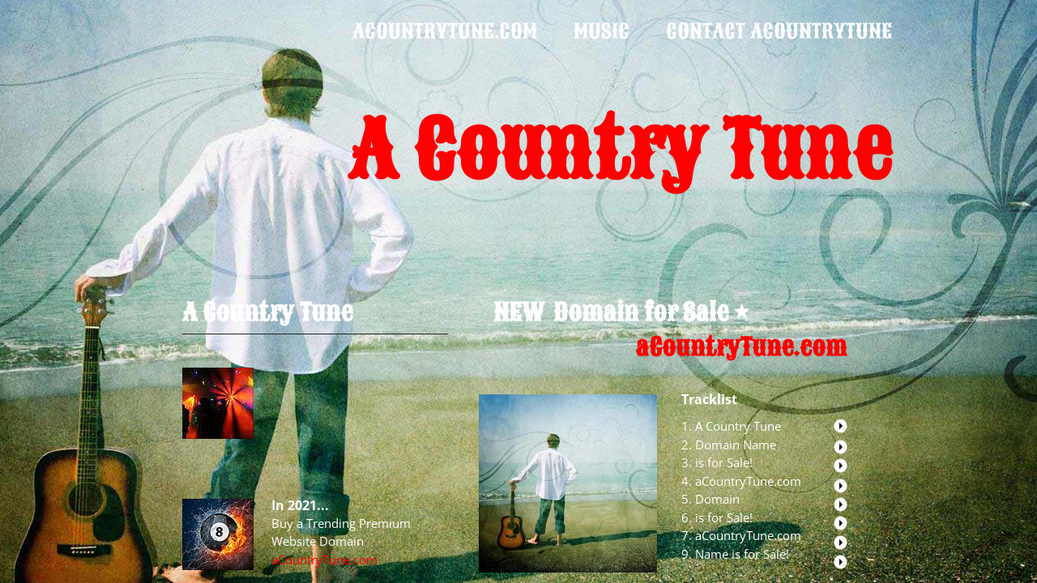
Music (601, 31)
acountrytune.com (444, 31)
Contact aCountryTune (779, 31)
